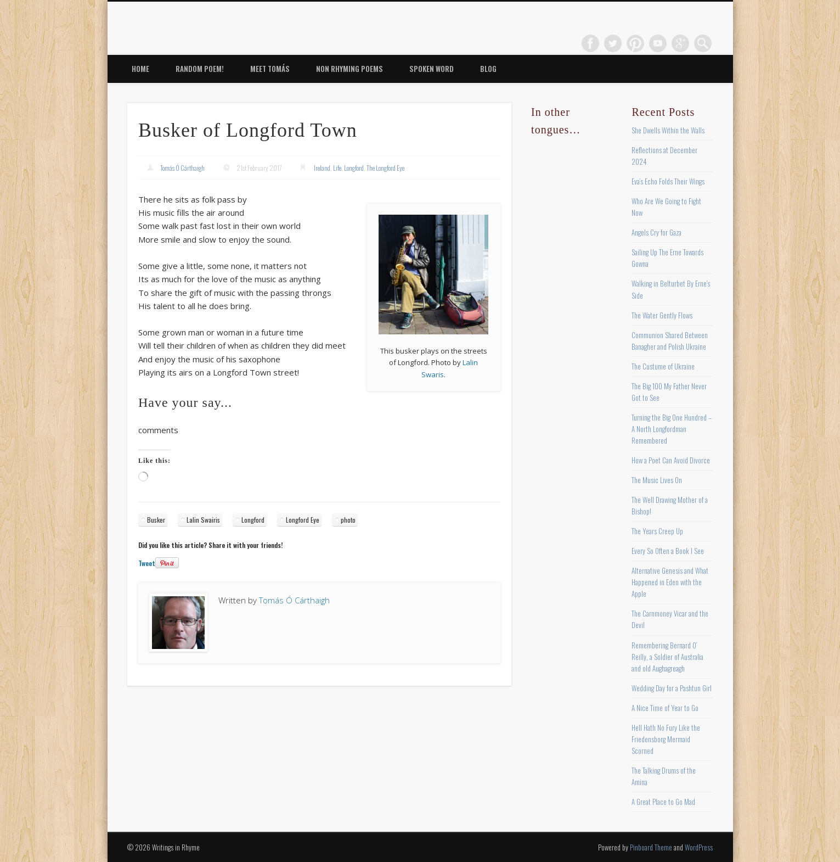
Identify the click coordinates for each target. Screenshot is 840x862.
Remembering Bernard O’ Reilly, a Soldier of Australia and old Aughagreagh (667, 657)
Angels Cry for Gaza (656, 232)
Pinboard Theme (651, 847)
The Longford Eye (385, 167)
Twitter (613, 43)
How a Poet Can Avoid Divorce (671, 460)
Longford (354, 167)
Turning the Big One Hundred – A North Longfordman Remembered (672, 429)
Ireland (322, 167)
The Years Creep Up (657, 530)
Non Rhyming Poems (349, 68)
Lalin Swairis (203, 519)
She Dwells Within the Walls (668, 130)
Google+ (680, 43)
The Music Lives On (657, 479)
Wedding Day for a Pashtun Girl (672, 687)
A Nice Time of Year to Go (665, 707)
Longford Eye (302, 519)
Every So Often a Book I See (668, 550)
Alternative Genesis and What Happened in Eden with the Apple (670, 582)
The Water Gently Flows (662, 315)
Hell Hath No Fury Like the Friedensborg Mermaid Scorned (666, 739)
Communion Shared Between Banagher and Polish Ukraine (670, 340)
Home (140, 68)
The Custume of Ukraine (663, 366)
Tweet (146, 563)
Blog (488, 68)
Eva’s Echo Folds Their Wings (668, 181)
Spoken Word (431, 68)
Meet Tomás (270, 68)
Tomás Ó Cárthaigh (182, 167)
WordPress (699, 847)
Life (337, 167)
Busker (156, 519)
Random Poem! (200, 68)
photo (348, 519)
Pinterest (635, 43)
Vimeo (658, 43)
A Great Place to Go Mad (663, 801)
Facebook (590, 43)
